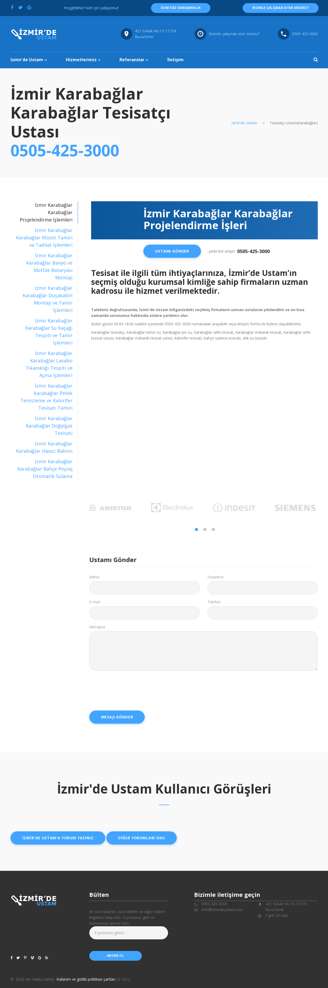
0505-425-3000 (65, 150)
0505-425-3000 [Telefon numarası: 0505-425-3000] (305, 33)
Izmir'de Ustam (27, 60)
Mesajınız (97, 626)
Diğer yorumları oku (141, 837)
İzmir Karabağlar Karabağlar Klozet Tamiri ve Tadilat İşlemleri (44, 237)
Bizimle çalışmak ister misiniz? (234, 33)
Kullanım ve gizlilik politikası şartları (85, 979)
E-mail (94, 601)
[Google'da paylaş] (29, 7)
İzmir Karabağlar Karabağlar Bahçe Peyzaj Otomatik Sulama (44, 468)
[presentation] (129, 688)
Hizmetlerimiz (81, 60)
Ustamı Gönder (172, 251)
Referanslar (131, 60)
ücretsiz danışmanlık (181, 8)
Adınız (94, 576)
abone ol (115, 955)
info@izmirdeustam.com (222, 909)
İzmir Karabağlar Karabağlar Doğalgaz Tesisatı (48, 425)
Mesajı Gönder (117, 716)
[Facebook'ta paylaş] (12, 7)
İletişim (175, 60)
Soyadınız (215, 576)
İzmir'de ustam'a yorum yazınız (57, 837)
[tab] (44, 238)
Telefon (214, 601)
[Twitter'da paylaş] (20, 7)
